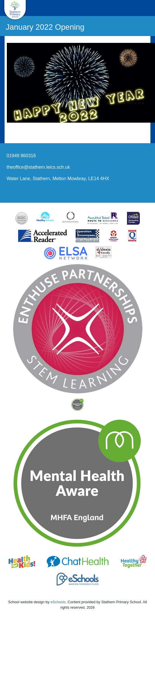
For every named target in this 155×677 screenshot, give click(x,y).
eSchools (57, 602)
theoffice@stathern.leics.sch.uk (38, 167)
